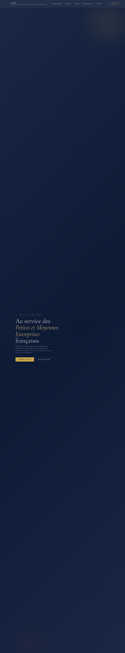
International (88, 3)
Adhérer (114, 3)
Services (68, 3)
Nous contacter (44, 359)
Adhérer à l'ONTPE (24, 359)
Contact (99, 3)
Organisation (57, 3)
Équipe (77, 3)
